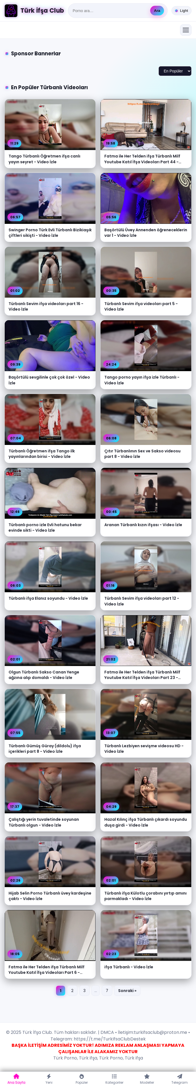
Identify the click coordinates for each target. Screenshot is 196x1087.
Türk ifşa (88, 1058)
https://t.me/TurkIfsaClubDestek (109, 1039)
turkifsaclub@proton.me (160, 1032)
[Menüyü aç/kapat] (186, 30)
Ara (157, 11)
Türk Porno (65, 1058)
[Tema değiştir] (181, 10)
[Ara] (109, 10)
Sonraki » (127, 990)
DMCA (107, 1032)
